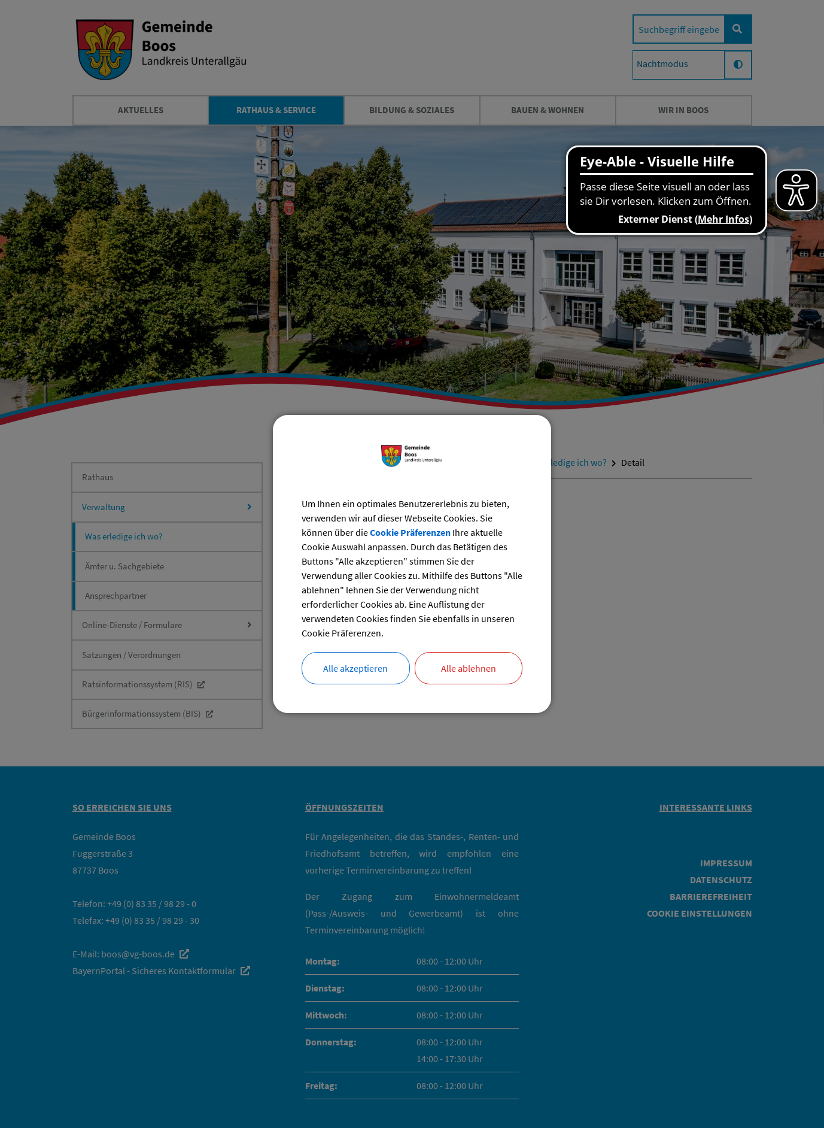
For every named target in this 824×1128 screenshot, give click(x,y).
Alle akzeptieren (355, 668)
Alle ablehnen (468, 668)
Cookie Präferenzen (410, 532)
